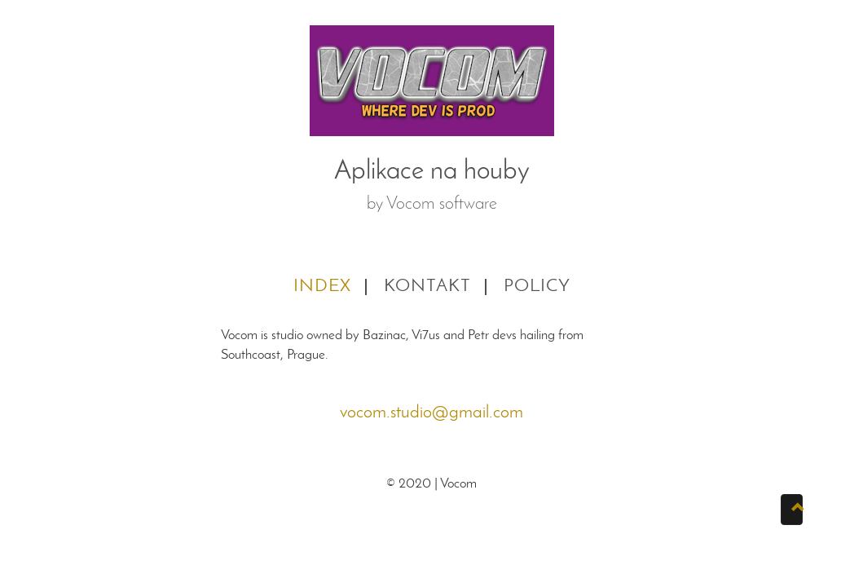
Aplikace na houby (432, 171)
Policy (537, 287)
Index (322, 287)
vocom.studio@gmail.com (431, 413)
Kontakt (427, 287)
